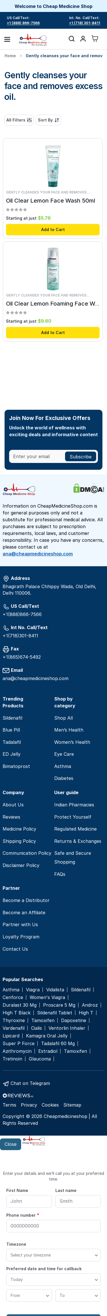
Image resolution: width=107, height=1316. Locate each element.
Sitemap (72, 1105)
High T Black (17, 1012)
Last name (65, 1190)
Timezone (16, 1244)
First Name (17, 1190)
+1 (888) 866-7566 (23, 23)
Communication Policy (27, 853)
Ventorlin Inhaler (67, 1028)
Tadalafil (12, 742)
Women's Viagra (47, 997)
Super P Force (19, 1043)
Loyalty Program (21, 937)
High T (86, 1012)
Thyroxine (14, 1020)
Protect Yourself (72, 817)
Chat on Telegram (30, 1083)
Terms (9, 1105)
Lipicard (11, 1035)
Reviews (11, 817)
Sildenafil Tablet (54, 1012)
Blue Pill (11, 730)
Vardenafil (14, 1028)
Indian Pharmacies (74, 805)
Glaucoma (40, 1058)
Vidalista (55, 989)
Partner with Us (20, 924)
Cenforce (13, 997)
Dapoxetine (73, 1020)
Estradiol (47, 1051)
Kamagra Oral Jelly (47, 1035)
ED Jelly (12, 754)
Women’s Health (72, 742)
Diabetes (63, 778)
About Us (13, 805)
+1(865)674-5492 (22, 657)
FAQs (59, 874)
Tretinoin (12, 1058)
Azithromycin (17, 1051)
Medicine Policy (19, 829)
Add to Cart (53, 229)
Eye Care (64, 754)
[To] (78, 1295)
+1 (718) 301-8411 (84, 23)
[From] (29, 1295)
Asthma (62, 766)
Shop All (63, 718)
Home (10, 55)
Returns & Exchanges (77, 841)
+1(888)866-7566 (22, 614)
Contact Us (15, 949)
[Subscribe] (80, 456)
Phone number (22, 1215)
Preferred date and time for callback (44, 1268)
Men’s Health (68, 730)
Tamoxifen (42, 1020)
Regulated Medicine (75, 829)
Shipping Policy (19, 841)
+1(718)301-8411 (20, 636)
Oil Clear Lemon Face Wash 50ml (50, 200)
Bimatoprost (16, 766)
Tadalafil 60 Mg (58, 1043)
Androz (90, 1005)
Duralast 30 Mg (20, 1005)
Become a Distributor (26, 900)
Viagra (33, 989)
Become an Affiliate (24, 912)
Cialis (36, 1028)
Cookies (50, 1105)
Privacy (29, 1105)
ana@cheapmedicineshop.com (38, 554)
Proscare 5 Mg (59, 1005)
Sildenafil (12, 718)
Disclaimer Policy (21, 865)
